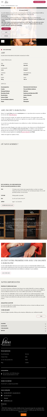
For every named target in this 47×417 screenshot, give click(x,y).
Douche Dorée (4, 95)
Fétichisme (26, 91)
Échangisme (26, 101)
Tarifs (26, 357)
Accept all (6, 28)
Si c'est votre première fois (7, 359)
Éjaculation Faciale (5, 93)
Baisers (25, 97)
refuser (6, 36)
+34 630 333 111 (16, 393)
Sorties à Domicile (27, 95)
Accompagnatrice (5, 87)
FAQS (41, 316)
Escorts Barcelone (5, 354)
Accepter (23, 414)
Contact (27, 362)
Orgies (2, 101)
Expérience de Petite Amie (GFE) (31, 93)
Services (27, 354)
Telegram (6, 398)
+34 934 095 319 (8, 393)
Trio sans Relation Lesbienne (30, 89)
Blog (2, 362)
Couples (3, 89)
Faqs (26, 359)
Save (6, 32)
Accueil (2, 5)
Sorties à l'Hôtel (4, 97)
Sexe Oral (26, 99)
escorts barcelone (10, 5)
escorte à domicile (26, 132)
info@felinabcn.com (8, 400)
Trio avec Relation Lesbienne (7, 99)
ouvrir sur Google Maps (7, 205)
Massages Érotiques (5, 91)
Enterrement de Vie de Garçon (30, 87)
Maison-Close (4, 357)
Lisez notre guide (6, 273)
